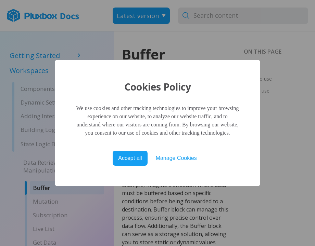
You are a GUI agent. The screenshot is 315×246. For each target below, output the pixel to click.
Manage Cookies (176, 158)
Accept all (130, 158)
